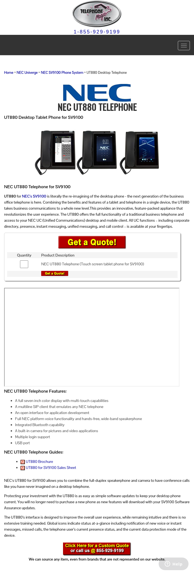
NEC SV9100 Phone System (62, 73)
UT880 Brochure (37, 461)
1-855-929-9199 (97, 32)
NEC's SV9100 (34, 196)
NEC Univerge (27, 73)
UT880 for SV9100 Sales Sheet (48, 467)
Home (8, 73)
